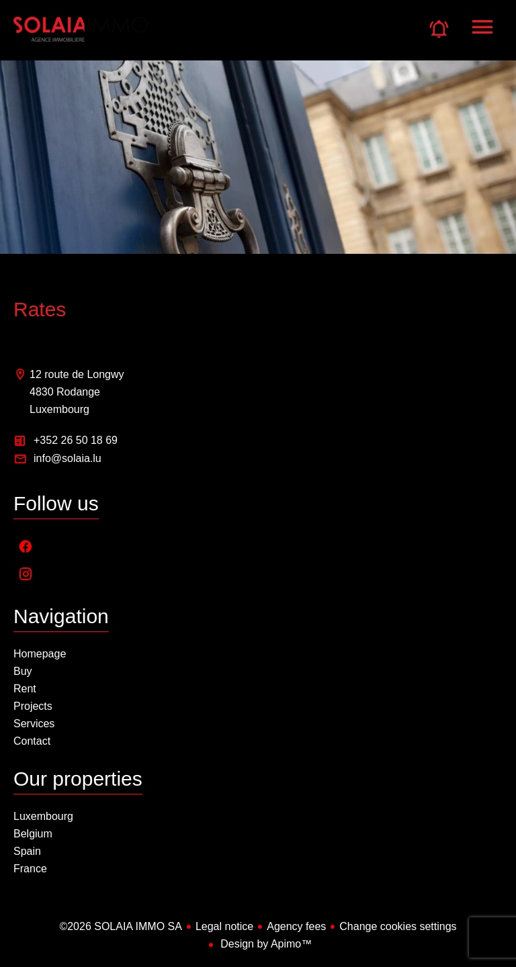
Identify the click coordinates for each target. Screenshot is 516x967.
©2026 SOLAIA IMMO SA (120, 926)
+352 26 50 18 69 (76, 440)
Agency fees (296, 926)
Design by (265, 944)
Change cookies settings (397, 926)
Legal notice (224, 926)
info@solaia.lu (67, 458)
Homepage (80, 37)
